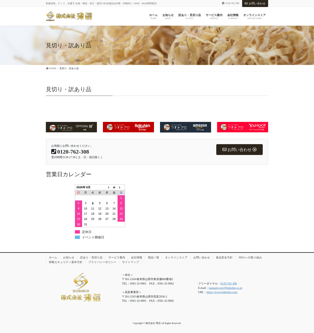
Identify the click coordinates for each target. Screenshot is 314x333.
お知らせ (68, 257)
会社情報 (136, 257)
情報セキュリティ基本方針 (66, 262)
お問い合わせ (255, 3)
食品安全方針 (224, 257)
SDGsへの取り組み (250, 257)
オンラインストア (176, 257)
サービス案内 (116, 257)
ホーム (53, 257)
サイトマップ (130, 262)
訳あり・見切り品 (91, 257)
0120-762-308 (228, 283)
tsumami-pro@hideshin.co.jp (225, 287)
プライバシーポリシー (102, 262)
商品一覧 (153, 257)
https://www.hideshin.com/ (222, 292)
